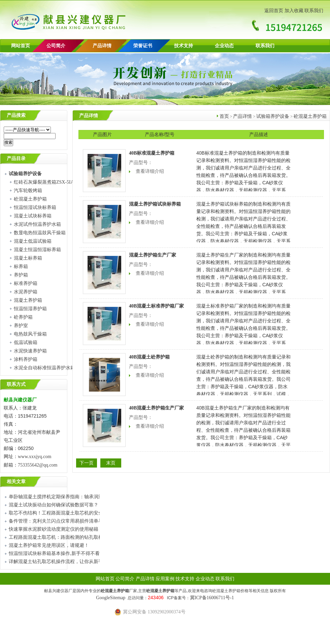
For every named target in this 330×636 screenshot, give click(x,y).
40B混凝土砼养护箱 (149, 357)
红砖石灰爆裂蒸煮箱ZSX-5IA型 (46, 182)
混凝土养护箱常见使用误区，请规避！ (49, 545)
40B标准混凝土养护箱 (151, 153)
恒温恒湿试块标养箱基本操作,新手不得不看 (54, 553)
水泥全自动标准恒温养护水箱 (44, 367)
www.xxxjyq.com (34, 456)
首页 (224, 116)
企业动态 (224, 45)
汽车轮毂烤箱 (28, 190)
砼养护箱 (23, 317)
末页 (111, 463)
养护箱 (21, 274)
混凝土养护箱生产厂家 (152, 255)
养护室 (21, 325)
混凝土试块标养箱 (33, 215)
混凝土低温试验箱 (33, 241)
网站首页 (20, 45)
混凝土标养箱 (28, 258)
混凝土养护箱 (28, 300)
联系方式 (16, 384)
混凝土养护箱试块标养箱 (155, 204)
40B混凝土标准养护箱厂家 (156, 306)
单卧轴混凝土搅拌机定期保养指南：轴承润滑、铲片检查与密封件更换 (82, 496)
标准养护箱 (25, 283)
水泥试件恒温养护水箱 (37, 224)
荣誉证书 (142, 45)
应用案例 (165, 578)
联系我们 (313, 10)
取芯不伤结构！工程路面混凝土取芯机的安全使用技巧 (65, 512)
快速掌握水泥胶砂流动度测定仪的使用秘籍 (53, 529)
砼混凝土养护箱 (30, 199)
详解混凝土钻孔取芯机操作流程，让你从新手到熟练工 (65, 561)
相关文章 (16, 481)
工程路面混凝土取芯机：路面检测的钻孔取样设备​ (60, 537)
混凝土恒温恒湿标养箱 (37, 249)
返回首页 (273, 10)
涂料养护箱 (25, 359)
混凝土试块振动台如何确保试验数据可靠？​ (53, 504)
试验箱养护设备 (272, 116)
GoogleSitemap (110, 597)
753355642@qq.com (38, 465)
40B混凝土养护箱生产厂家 (156, 407)
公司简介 (125, 578)
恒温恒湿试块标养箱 (35, 207)
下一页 (86, 463)
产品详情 (102, 45)
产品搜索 (16, 115)
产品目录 (16, 158)
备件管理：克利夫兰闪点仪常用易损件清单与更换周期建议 (70, 521)
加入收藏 (294, 10)
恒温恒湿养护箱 (30, 308)
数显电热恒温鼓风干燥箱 (40, 232)
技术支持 (183, 45)
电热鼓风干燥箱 (30, 334)
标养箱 (21, 266)
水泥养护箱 (25, 291)
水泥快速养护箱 (30, 350)
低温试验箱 (25, 342)
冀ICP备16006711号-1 (212, 597)
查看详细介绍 (150, 171)
